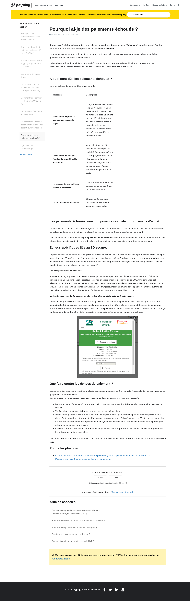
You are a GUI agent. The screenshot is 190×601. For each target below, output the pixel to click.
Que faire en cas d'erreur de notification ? (71, 534)
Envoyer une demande (123, 492)
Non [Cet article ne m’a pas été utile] (116, 478)
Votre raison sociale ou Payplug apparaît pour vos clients (31, 63)
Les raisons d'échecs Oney (30, 75)
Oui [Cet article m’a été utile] (101, 478)
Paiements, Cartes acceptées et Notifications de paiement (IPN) (96, 14)
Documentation (160, 5)
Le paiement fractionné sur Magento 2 (31, 113)
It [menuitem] (178, 5)
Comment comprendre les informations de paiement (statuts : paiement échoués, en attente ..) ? (102, 455)
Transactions (57, 14)
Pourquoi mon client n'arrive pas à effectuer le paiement (82, 459)
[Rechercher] (148, 15)
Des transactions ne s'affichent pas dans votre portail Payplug (30, 87)
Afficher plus (26, 154)
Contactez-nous (61, 558)
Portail (146, 5)
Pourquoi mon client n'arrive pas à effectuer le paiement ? (78, 520)
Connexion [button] (135, 5)
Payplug (77, 589)
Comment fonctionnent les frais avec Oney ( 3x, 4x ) (31, 101)
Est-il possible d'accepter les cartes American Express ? (30, 36)
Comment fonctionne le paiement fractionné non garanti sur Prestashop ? (32, 125)
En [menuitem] (175, 5)
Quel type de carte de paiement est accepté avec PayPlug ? (31, 50)
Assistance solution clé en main (34, 14)
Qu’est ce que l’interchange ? (27, 147)
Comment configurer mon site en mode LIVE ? (73, 541)
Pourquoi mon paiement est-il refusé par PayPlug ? (75, 527)
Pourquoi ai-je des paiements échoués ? (30, 136)
